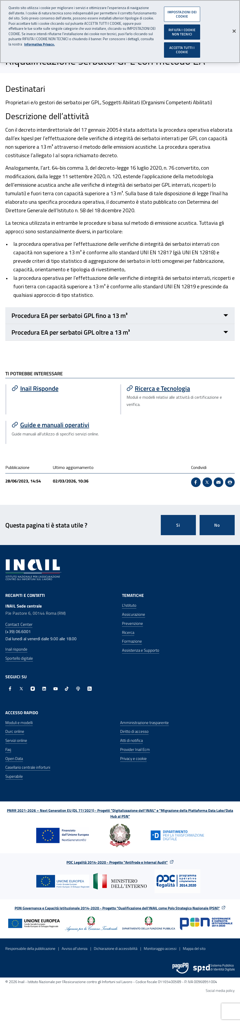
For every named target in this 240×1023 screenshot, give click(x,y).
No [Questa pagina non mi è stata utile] (217, 525)
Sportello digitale (19, 658)
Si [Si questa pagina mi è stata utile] (178, 525)
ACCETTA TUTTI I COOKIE (182, 47)
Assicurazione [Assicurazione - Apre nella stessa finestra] (133, 614)
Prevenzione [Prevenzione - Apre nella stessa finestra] (132, 623)
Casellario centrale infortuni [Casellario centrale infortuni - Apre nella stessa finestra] (27, 767)
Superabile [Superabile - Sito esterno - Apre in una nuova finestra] (14, 776)
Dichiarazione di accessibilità (115, 948)
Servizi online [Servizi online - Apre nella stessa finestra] (16, 740)
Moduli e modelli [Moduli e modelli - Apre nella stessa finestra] (19, 723)
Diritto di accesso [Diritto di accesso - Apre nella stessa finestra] (134, 731)
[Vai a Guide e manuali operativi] (63, 425)
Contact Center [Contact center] (18, 624)
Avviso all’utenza (74, 948)
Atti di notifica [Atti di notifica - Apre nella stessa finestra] (131, 740)
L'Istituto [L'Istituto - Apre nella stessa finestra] (129, 605)
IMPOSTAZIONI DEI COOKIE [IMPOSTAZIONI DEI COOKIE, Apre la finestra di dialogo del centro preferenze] (182, 11)
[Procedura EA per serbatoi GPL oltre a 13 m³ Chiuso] (120, 332)
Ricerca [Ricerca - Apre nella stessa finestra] (128, 632)
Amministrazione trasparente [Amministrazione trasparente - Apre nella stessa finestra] (144, 723)
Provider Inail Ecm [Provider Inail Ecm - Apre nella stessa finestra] (135, 749)
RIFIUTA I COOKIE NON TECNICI (182, 29)
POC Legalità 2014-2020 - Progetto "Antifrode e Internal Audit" (117, 862)
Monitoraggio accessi (160, 948)
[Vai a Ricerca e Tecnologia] (178, 388)
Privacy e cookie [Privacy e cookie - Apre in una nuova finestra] (133, 758)
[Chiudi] (234, 29)
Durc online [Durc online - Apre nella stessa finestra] (14, 731)
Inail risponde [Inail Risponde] (16, 649)
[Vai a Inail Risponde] (63, 388)
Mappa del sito (194, 948)
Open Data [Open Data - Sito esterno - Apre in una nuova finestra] (14, 758)
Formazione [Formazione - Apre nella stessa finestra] (132, 641)
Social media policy (220, 990)
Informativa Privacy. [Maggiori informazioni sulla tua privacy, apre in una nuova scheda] (39, 41)
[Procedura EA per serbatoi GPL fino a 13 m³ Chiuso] (120, 315)
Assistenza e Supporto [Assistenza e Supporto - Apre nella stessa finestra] (140, 650)
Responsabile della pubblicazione (30, 948)
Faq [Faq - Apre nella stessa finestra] (8, 749)
